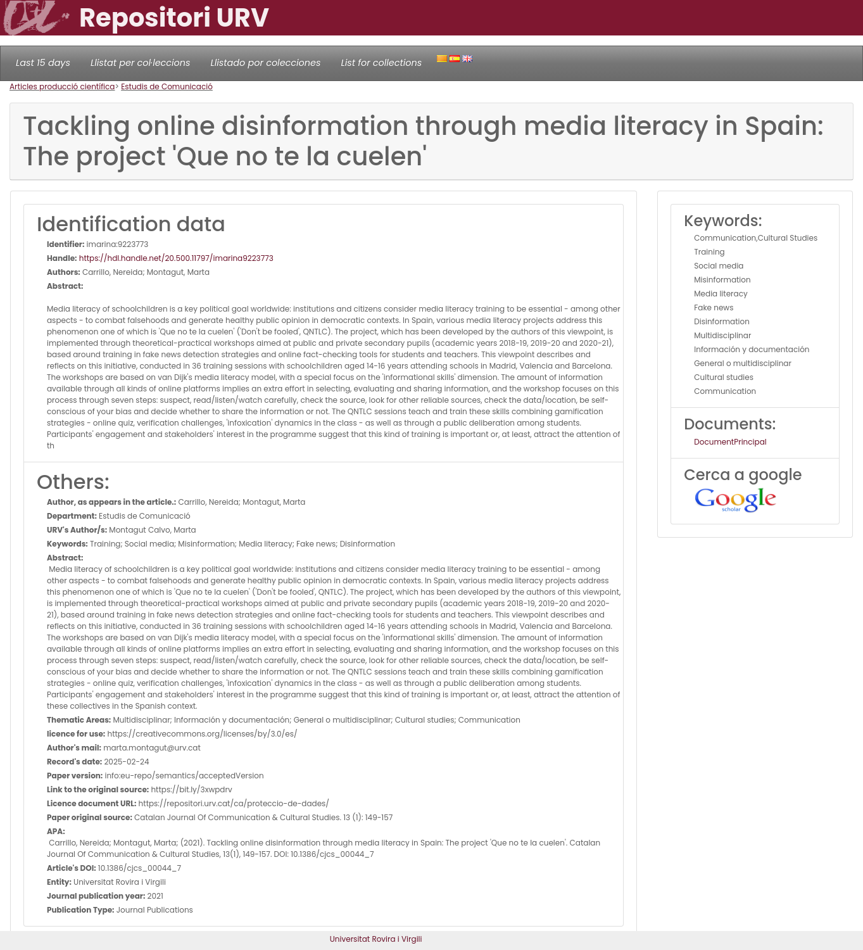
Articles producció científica (62, 86)
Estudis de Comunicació (167, 86)
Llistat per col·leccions (141, 62)
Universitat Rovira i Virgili (376, 939)
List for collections (381, 62)
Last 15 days (43, 62)
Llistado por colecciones (266, 62)
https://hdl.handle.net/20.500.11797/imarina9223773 (175, 258)
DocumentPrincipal (730, 441)
